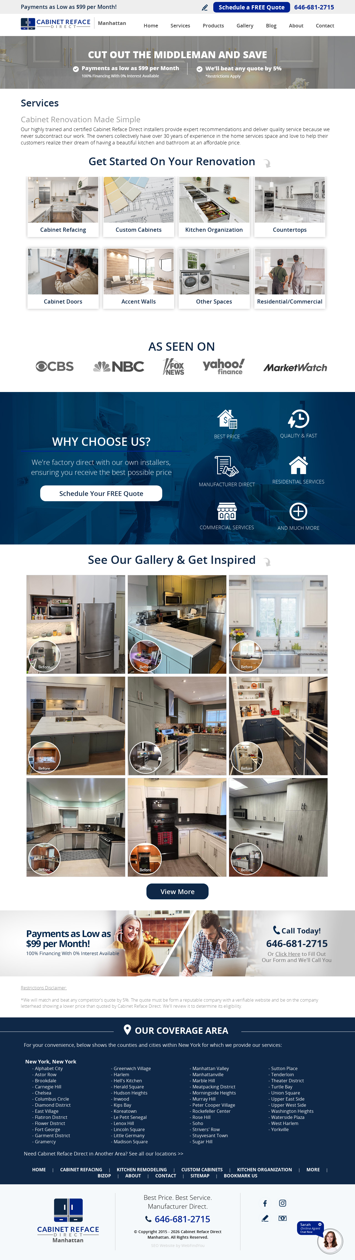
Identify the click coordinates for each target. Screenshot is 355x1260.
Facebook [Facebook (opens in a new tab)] (265, 1203)
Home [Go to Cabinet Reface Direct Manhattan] (151, 25)
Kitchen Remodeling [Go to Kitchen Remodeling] (142, 1170)
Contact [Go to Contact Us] (325, 25)
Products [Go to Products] (213, 25)
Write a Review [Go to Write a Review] (205, 7)
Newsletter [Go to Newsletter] (282, 1218)
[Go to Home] (55, 28)
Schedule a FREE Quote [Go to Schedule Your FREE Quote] (252, 7)
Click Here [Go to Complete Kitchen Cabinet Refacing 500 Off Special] (287, 954)
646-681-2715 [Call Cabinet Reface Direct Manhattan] (314, 7)
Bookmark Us (240, 1176)
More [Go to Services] (313, 1170)
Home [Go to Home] (39, 1170)
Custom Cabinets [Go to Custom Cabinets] (202, 1170)
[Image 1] (75, 624)
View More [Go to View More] (178, 891)
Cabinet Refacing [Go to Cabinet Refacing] (81, 1170)
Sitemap (200, 1176)
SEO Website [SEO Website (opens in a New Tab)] (163, 1245)
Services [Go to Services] (180, 25)
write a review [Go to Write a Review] (265, 1218)
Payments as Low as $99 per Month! (69, 7)
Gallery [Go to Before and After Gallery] (245, 25)
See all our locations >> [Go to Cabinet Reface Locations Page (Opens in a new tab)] (156, 1153)
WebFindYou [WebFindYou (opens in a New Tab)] (193, 1245)
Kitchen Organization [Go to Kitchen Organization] (264, 1170)
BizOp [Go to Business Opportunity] (104, 1176)
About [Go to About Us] (296, 25)
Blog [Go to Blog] (271, 25)
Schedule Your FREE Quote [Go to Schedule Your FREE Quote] (101, 493)
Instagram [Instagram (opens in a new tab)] (282, 1203)
